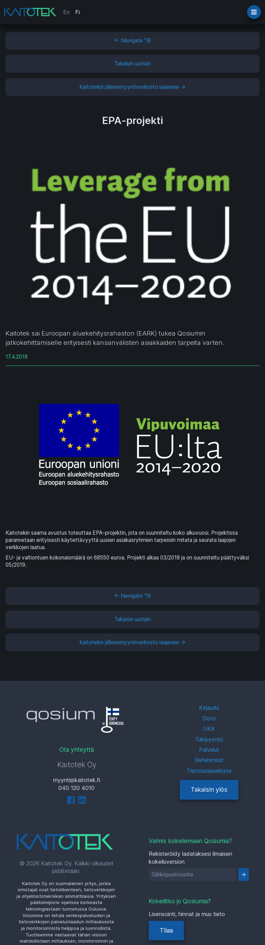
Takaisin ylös (209, 789)
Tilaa (166, 930)
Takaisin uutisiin (132, 63)
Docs (209, 718)
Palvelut (209, 749)
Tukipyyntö (209, 739)
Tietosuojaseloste (209, 770)
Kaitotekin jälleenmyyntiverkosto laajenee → (132, 87)
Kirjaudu (209, 707)
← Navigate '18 (132, 40)
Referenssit (209, 760)
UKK (209, 728)
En (66, 12)
